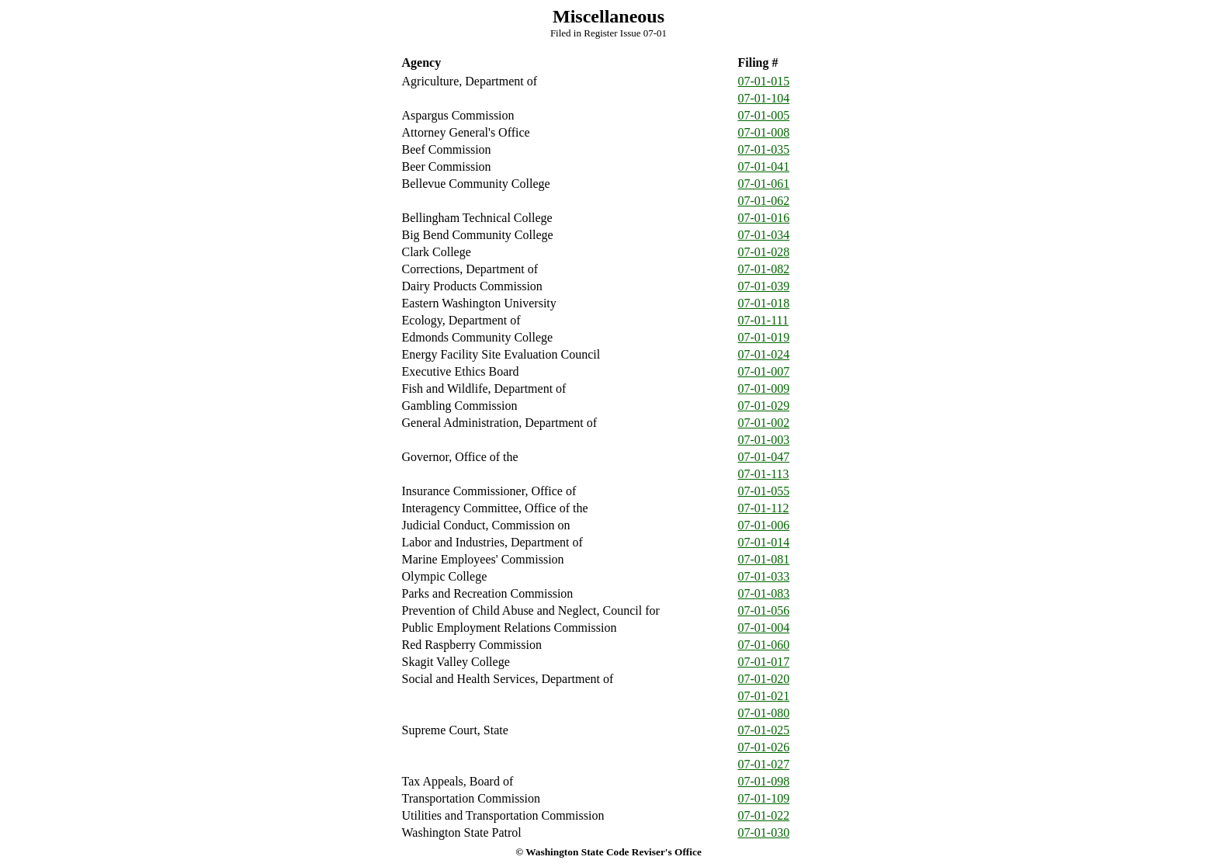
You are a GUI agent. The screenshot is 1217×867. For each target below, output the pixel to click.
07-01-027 (764, 764)
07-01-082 (764, 269)
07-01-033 (764, 576)
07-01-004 (764, 627)
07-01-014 (764, 542)
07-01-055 (764, 491)
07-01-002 (764, 422)
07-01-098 (764, 781)
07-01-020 (764, 678)
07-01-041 (764, 166)
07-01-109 (764, 798)
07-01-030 (764, 832)
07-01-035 (764, 149)
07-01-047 (764, 456)
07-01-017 (764, 661)
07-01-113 (763, 473)
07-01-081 (764, 559)
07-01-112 (763, 508)
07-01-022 (764, 815)
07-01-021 (764, 695)
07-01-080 (764, 713)
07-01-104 (764, 98)
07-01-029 (764, 405)
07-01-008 (764, 132)
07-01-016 (764, 217)
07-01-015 (764, 81)
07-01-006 (764, 525)
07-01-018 (764, 303)
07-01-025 (764, 730)
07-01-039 (764, 286)
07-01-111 (763, 320)
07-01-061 (764, 183)
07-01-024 (764, 354)
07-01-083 (764, 593)
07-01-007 (764, 371)
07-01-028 (764, 251)
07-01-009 (764, 388)
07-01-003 (764, 439)
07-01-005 (764, 115)
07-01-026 (764, 747)
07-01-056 (764, 610)
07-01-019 (764, 337)
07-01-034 (764, 234)
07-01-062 (764, 200)
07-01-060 (764, 644)
